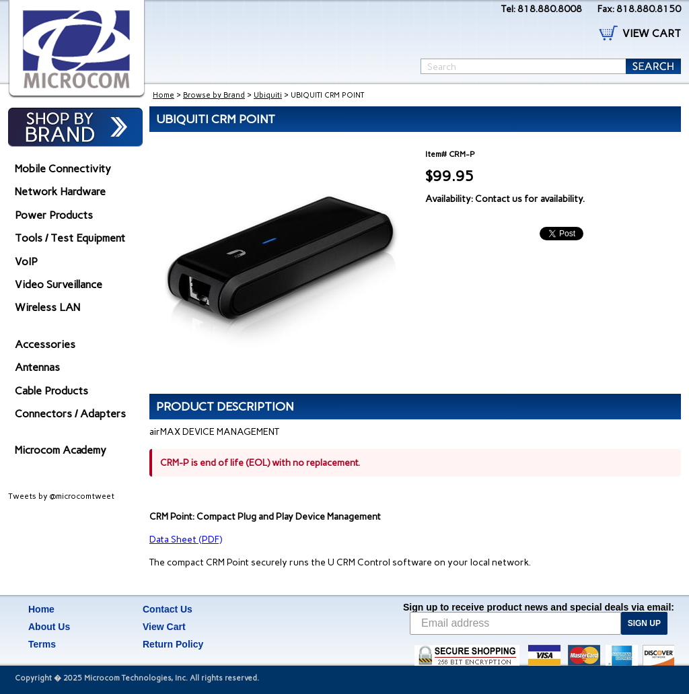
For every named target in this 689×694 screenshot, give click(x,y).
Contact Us (167, 609)
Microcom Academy (60, 450)
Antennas (37, 367)
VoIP (26, 261)
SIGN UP (644, 623)
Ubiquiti (268, 95)
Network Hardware (60, 191)
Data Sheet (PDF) (185, 539)
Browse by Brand (214, 95)
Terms (42, 644)
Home (163, 95)
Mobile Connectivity (63, 168)
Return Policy (173, 644)
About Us (49, 626)
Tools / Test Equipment (70, 238)
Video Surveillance (58, 284)
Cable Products (51, 390)
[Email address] (515, 623)
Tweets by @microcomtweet (61, 496)
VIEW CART (651, 33)
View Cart (164, 626)
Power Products (54, 215)
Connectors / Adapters (70, 413)
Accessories (45, 344)
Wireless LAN (47, 307)
